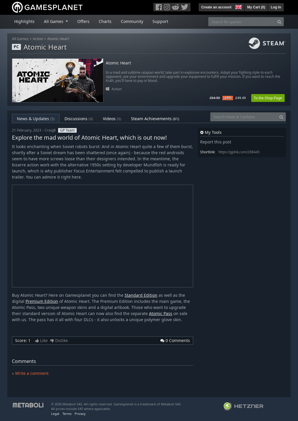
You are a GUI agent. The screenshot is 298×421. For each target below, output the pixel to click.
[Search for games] (241, 21)
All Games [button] (54, 21)
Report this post (215, 142)
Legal (55, 413)
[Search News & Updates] (243, 116)
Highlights (24, 21)
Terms (66, 413)
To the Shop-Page (268, 98)
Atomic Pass (160, 313)
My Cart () (256, 7)
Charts (105, 21)
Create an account (216, 7)
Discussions (78, 118)
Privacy (80, 413)
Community (132, 21)
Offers (83, 21)
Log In (276, 7)
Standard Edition (141, 295)
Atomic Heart (58, 39)
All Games (20, 39)
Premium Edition (42, 301)
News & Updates (36, 118)
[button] (238, 6)
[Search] (279, 21)
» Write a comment (30, 373)
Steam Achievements (155, 118)
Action (38, 39)
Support (160, 21)
